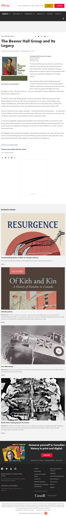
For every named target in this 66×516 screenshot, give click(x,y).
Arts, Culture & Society (7, 152)
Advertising (37, 471)
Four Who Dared (7, 366)
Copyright (17, 510)
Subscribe (59, 5)
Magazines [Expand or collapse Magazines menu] (29, 14)
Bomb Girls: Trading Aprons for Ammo (15, 423)
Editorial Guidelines (39, 481)
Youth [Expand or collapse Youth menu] (57, 14)
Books (12, 36)
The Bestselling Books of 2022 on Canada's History (19, 258)
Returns (52, 484)
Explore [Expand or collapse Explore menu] (5, 14)
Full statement (47, 508)
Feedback (38, 5)
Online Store (53, 481)
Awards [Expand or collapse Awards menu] (40, 14)
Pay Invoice (59, 460)
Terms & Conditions (46, 510)
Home (2, 36)
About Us (20, 5)
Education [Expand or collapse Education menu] (17, 14)
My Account (34, 460)
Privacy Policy (39, 510)
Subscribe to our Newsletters (9, 485)
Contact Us (33, 5)
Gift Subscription (49, 460)
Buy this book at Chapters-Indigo (10, 84)
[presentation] (33, 234)
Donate (49, 5)
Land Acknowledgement (57, 476)
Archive (50, 14)
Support (52, 487)
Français (42, 5)
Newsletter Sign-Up (26, 5)
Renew (41, 460)
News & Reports (54, 479)
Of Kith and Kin (7, 312)
